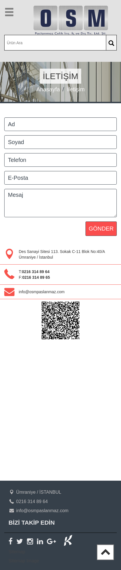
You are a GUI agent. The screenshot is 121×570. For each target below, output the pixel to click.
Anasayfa (48, 89)
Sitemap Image (24, 560)
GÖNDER (101, 228)
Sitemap (17, 551)
